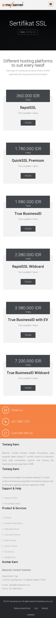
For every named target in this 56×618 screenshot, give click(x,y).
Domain (7, 518)
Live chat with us (22, 433)
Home (22, 32)
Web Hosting (10, 540)
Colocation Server (12, 535)
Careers (31, 615)
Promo (45, 608)
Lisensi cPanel (10, 546)
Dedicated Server (11, 529)
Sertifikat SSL (10, 557)
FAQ (36, 608)
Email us (17, 410)
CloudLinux (9, 552)
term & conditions (22, 608)
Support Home (10, 498)
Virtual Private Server (13, 523)
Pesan (28, 123)
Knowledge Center (12, 503)
